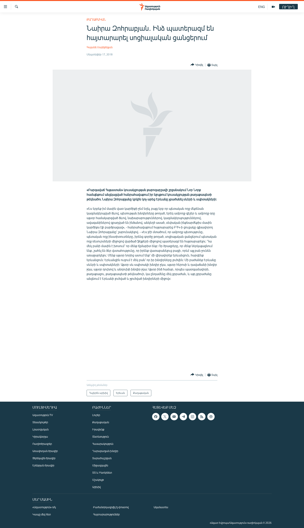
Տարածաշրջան (101, 458)
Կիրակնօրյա (40, 436)
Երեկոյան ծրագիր (43, 465)
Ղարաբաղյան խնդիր (105, 451)
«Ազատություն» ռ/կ (44, 507)
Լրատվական (40, 429)
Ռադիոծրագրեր (42, 443)
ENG (261, 7)
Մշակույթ (98, 479)
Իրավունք (98, 429)
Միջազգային (100, 465)
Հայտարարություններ (106, 514)
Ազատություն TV (42, 415)
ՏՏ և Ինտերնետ (102, 472)
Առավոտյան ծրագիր (45, 451)
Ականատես (161, 507)
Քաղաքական (96, 19)
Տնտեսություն (100, 436)
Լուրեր (96, 415)
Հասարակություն (102, 443)
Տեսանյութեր (40, 422)
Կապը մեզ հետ (41, 514)
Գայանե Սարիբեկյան (99, 47)
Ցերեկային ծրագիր (43, 458)
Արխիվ (96, 487)
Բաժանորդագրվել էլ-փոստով (111, 507)
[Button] (197, 65)
